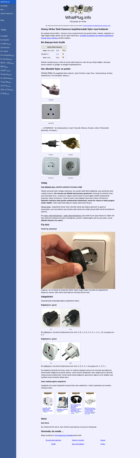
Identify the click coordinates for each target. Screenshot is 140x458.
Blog (2, 20)
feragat (103, 440)
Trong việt (6, 82)
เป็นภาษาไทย (7, 90)
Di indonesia (7, 78)
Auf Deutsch (5, 47)
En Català (4, 51)
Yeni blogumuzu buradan (64, 435)
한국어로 (6, 86)
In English (4, 36)
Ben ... (3, 10)
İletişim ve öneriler (78, 440)
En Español (5, 40)
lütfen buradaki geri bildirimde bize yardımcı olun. (97, 25)
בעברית (5, 93)
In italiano (6, 44)
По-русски (6, 74)
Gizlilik (54, 444)
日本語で (6, 71)
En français (7, 59)
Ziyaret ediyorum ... (8, 13)
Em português (8, 55)
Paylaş (103, 444)
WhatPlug (5, 2)
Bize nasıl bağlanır (78, 444)
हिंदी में (5, 67)
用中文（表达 (7, 63)
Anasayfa (4, 6)
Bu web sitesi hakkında (53, 440)
